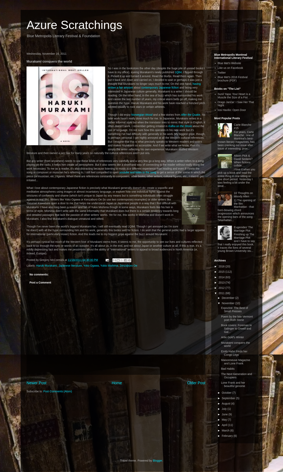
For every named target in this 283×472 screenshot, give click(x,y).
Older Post (196, 383)
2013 (222, 282)
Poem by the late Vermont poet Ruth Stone (237, 318)
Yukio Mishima (109, 265)
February (227, 435)
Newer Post (36, 383)
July (224, 408)
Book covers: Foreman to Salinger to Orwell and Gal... (236, 328)
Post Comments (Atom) (57, 391)
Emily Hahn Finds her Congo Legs (234, 353)
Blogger (157, 460)
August (226, 403)
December (228, 297)
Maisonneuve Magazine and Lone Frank (235, 361)
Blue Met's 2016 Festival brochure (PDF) (233, 79)
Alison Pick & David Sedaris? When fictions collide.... (243, 160)
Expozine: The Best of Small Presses (234, 309)
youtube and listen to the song (137, 172)
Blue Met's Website (229, 63)
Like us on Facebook (230, 67)
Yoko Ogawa (91, 265)
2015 (222, 271)
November (228, 303)
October (227, 392)
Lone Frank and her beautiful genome (233, 384)
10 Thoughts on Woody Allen (243, 194)
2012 (222, 287)
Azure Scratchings (74, 24)
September (229, 398)
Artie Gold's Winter (232, 337)
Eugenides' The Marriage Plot (243, 229)
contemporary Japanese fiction (160, 87)
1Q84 (178, 72)
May (225, 419)
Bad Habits (227, 368)
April (225, 425)
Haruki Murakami (46, 265)
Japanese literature (70, 265)
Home (117, 383)
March (226, 430)
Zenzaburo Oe (128, 265)
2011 (222, 293)
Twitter (222, 72)
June (225, 414)
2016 (222, 266)
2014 (222, 277)
